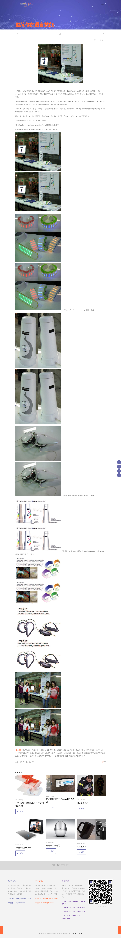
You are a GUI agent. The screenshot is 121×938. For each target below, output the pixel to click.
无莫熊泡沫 (82, 846)
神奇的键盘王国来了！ (25, 847)
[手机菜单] (102, 4)
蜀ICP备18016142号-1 (76, 933)
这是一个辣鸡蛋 (53, 845)
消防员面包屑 (82, 803)
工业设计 (19, 750)
